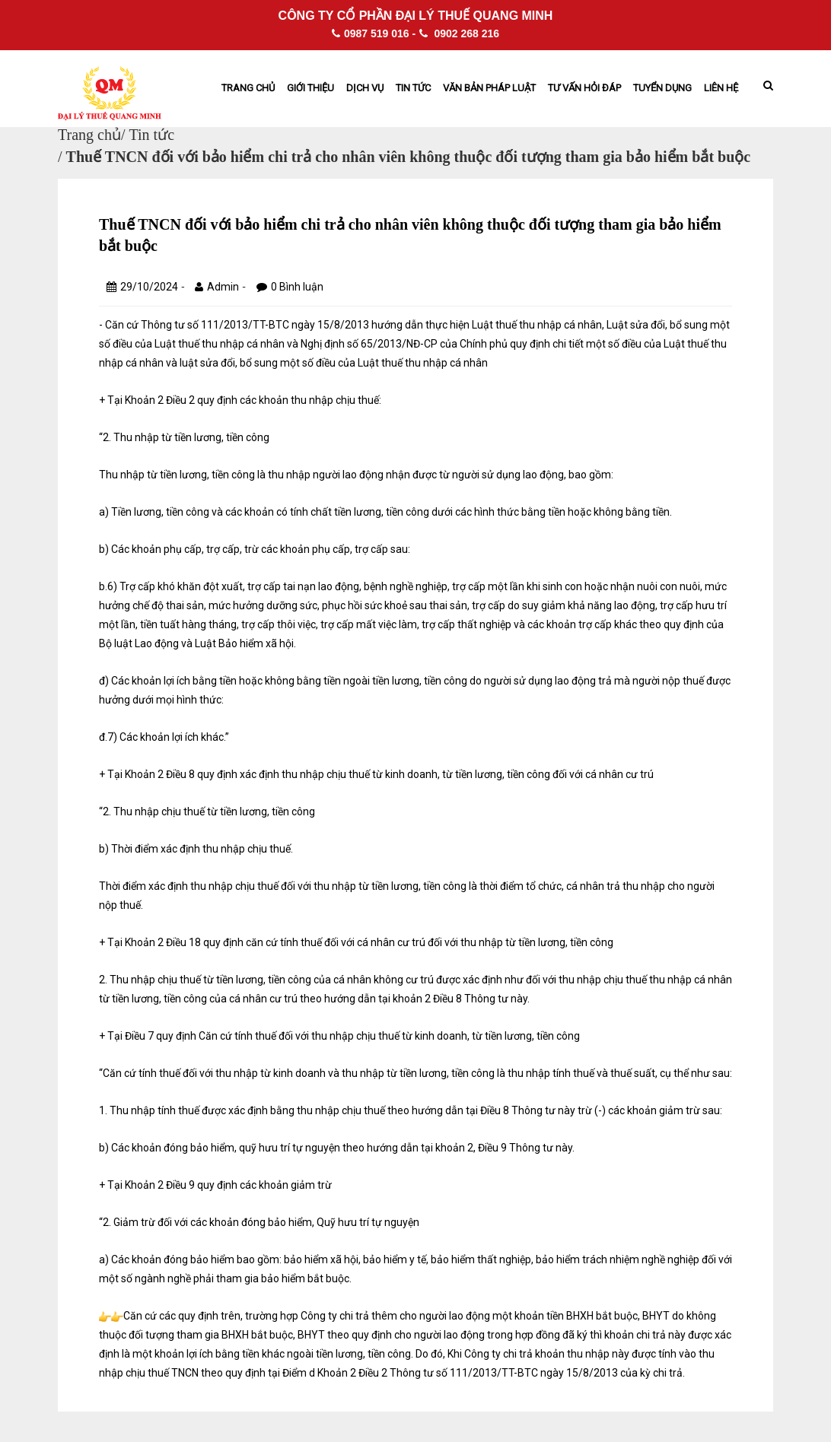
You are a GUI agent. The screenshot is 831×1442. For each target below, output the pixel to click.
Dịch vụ (365, 88)
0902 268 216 (459, 33)
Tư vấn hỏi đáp (584, 88)
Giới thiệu (310, 88)
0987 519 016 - (374, 33)
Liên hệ (721, 88)
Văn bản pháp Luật (489, 88)
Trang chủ (248, 88)
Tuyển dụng (662, 88)
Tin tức (413, 88)
